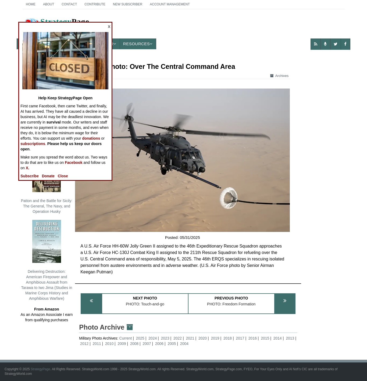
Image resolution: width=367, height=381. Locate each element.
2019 (215, 338)
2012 (84, 343)
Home (30, 4)
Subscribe (29, 176)
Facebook (73, 162)
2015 (265, 338)
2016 (252, 338)
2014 (277, 338)
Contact (69, 4)
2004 (184, 343)
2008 (134, 343)
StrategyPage (40, 369)
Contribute (94, 4)
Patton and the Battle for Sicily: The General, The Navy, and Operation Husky (46, 181)
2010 (109, 343)
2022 (177, 338)
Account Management (170, 4)
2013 (290, 338)
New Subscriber (127, 4)
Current (126, 338)
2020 (202, 338)
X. (27, 168)
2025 (140, 338)
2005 (172, 343)
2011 (97, 343)
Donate (48, 176)
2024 (152, 338)
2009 (122, 343)
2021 (190, 338)
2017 (240, 338)
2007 (146, 343)
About (48, 4)
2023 (165, 338)
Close (63, 176)
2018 (227, 338)
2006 (159, 343)
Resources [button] (138, 43)
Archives (279, 76)
